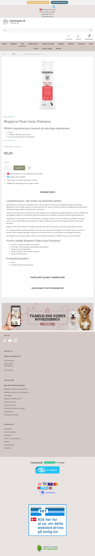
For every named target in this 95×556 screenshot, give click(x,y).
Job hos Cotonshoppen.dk (12, 438)
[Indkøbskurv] (89, 36)
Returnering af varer (10, 402)
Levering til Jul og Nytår (11, 415)
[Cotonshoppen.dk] (14, 22)
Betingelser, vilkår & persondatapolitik (15, 389)
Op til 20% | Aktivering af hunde (37, 2)
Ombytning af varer (10, 405)
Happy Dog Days (9, 445)
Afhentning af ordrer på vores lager (14, 408)
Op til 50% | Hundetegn (61, 2)
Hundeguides (8, 429)
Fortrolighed (8, 396)
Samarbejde (7, 435)
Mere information (10, 141)
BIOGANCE (11, 117)
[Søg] (91, 30)
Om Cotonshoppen (10, 432)
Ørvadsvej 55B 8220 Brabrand (8, 365)
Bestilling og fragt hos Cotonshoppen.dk (16, 392)
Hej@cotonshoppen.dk (12, 356)
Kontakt (6, 442)
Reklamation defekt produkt (12, 399)
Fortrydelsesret (8, 412)
